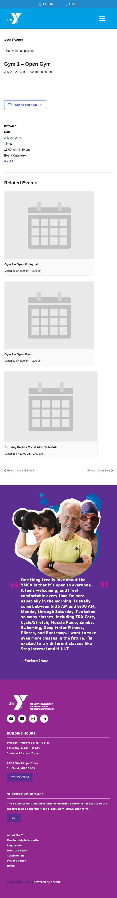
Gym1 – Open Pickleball (20, 470)
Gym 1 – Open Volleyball (21, 264)
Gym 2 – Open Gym (98, 470)
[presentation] (49, 225)
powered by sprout (47, 882)
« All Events (13, 40)
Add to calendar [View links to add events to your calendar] (26, 105)
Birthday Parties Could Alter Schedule (30, 447)
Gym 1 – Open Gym (18, 354)
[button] (102, 18)
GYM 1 (8, 161)
